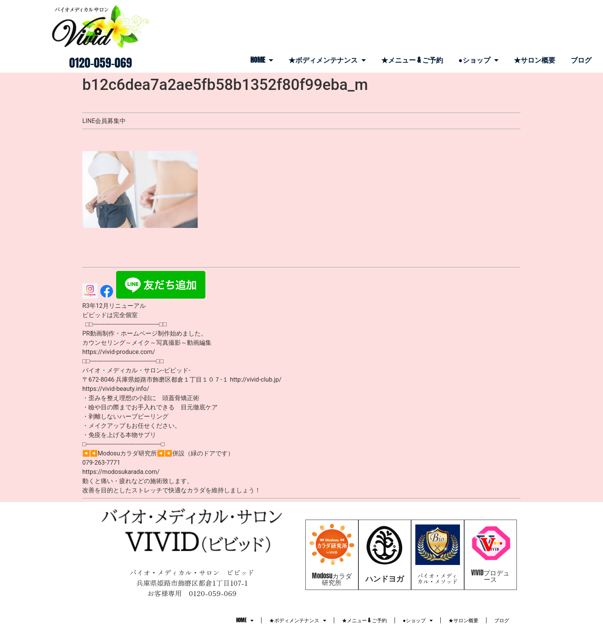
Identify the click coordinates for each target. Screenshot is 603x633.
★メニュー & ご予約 (412, 60)
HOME (261, 60)
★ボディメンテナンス (327, 60)
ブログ (581, 60)
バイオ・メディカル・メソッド (437, 578)
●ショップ (478, 60)
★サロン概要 (534, 60)
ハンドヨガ (384, 578)
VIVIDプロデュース (490, 576)
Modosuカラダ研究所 (332, 579)
